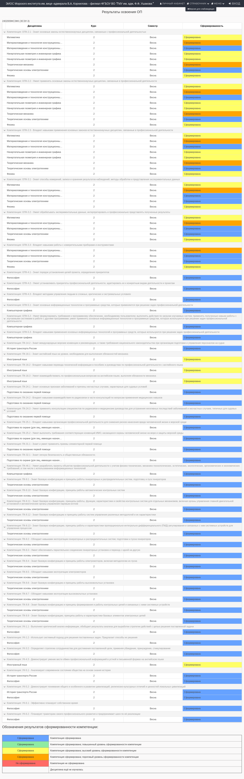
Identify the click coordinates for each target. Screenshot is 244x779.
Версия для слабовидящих (200, 9)
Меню (218, 3)
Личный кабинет (172, 3)
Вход (234, 3)
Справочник (198, 3)
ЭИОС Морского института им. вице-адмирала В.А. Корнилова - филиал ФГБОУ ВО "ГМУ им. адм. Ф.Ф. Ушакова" (79, 4)
